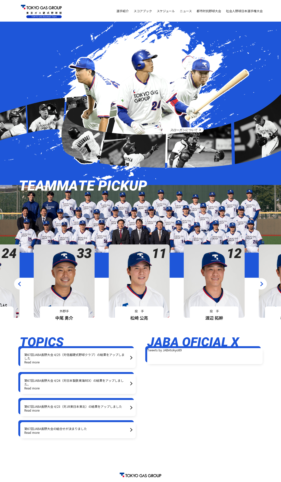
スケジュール (166, 11)
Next (261, 284)
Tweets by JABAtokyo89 (164, 350)
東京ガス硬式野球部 (41, 11)
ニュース (186, 11)
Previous (20, 284)
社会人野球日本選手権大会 (244, 11)
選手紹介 (122, 11)
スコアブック (143, 11)
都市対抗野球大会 (209, 11)
